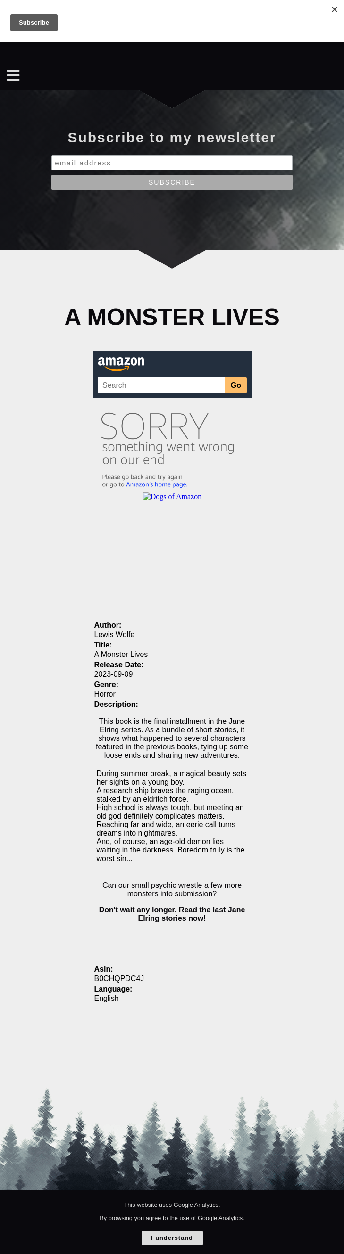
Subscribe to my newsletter (171, 137)
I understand (172, 1237)
